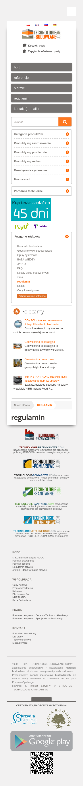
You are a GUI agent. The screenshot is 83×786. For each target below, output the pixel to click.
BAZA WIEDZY (26, 259)
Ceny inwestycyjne (28, 290)
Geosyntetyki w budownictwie (34, 250)
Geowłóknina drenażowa (39, 359)
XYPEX (21, 264)
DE (55, 25)
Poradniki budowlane (29, 246)
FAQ (20, 268)
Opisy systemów (27, 255)
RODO (21, 286)
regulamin (23, 281)
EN (37, 25)
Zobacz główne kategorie (32, 296)
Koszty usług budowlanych (32, 272)
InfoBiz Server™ (40, 685)
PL (28, 25)
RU (46, 25)
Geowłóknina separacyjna (40, 341)
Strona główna (22, 405)
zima (20, 277)
